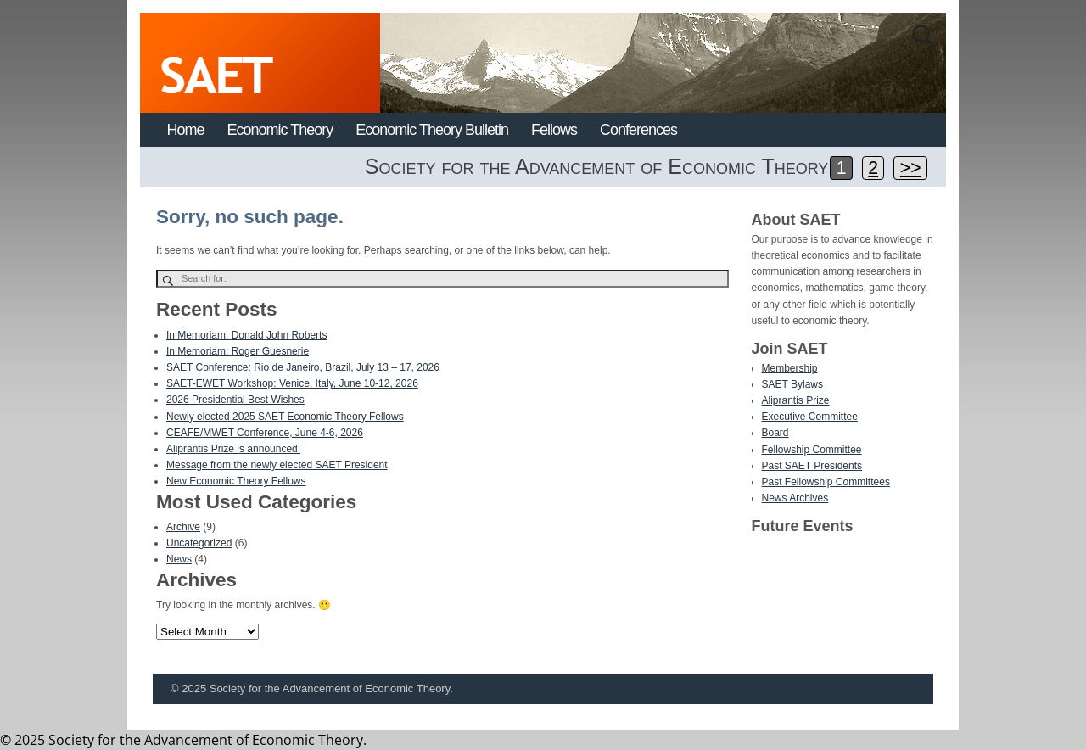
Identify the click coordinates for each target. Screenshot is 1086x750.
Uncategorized (199, 543)
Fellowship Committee (812, 450)
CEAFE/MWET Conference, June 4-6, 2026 (264, 433)
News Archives (795, 498)
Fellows (554, 129)
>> (910, 168)
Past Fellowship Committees (826, 482)
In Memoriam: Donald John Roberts (246, 335)
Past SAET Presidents (812, 466)
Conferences (638, 129)
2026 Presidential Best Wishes (235, 400)
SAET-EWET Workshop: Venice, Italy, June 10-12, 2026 (292, 383)
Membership (790, 368)
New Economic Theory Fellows (236, 481)
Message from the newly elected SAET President (277, 465)
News (179, 559)
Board (775, 433)
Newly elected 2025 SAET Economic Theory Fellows (285, 417)
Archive (183, 527)
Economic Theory (280, 129)
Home (185, 129)
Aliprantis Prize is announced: (233, 449)
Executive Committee (810, 417)
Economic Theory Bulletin (431, 129)
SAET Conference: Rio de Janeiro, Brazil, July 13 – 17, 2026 (302, 367)
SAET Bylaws (792, 384)
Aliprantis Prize (796, 400)
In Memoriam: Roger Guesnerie (237, 351)
